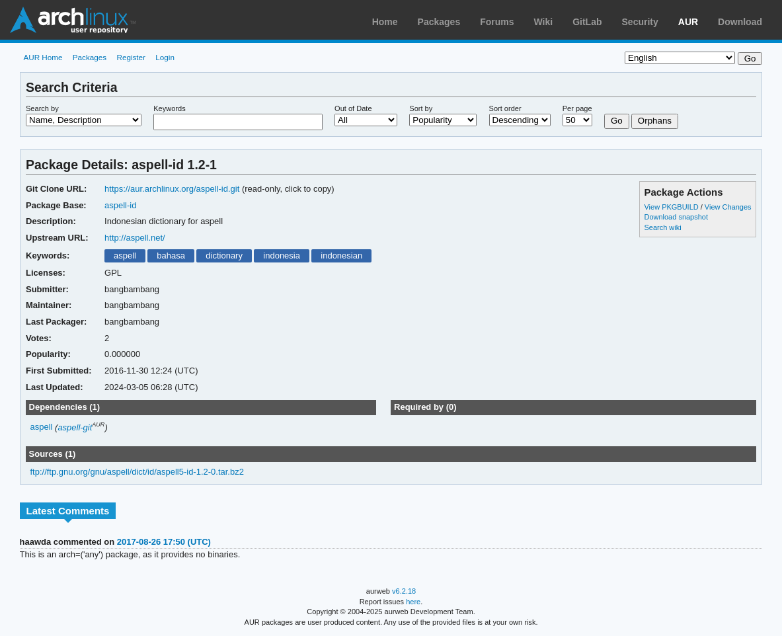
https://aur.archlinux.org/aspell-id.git (171, 189)
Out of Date (352, 108)
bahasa (171, 255)
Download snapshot (675, 217)
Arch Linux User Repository (73, 20)
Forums (497, 22)
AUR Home (42, 57)
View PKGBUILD (672, 207)
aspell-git (75, 427)
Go (617, 121)
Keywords (169, 108)
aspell (125, 255)
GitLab (587, 22)
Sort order (505, 108)
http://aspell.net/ (134, 238)
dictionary (224, 255)
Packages (439, 22)
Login (165, 57)
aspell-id (120, 205)
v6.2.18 (404, 591)
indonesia (281, 255)
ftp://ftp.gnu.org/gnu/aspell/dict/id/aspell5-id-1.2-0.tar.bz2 (137, 472)
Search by (42, 108)
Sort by (420, 108)
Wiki (543, 22)
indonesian (341, 255)
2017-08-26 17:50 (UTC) (164, 542)
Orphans (655, 121)
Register (130, 57)
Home (385, 22)
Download (740, 22)
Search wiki (662, 227)
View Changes (728, 207)
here (413, 602)
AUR (688, 22)
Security (640, 22)
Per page (577, 108)
